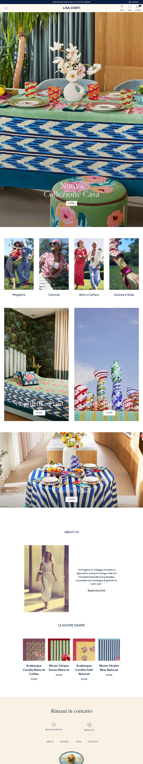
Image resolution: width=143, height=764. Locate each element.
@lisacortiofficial (53, 727)
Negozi (64, 741)
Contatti (93, 741)
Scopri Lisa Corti (96, 590)
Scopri (39, 413)
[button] (139, 120)
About (50, 741)
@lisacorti (89, 727)
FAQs (78, 741)
